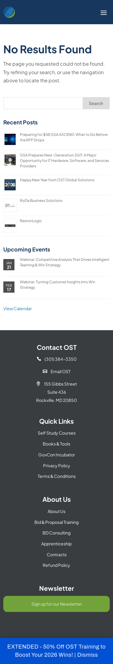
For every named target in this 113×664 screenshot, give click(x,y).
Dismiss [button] (87, 655)
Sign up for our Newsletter (56, 603)
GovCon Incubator (56, 454)
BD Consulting (56, 532)
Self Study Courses (57, 433)
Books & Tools (56, 443)
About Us (56, 511)
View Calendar (17, 308)
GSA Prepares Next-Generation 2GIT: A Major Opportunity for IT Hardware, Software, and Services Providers (64, 160)
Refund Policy (56, 565)
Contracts (57, 554)
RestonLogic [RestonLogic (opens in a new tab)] (31, 221)
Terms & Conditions (57, 476)
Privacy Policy (56, 465)
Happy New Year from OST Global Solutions (57, 180)
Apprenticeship (56, 543)
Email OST (57, 371)
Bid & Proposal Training (56, 522)
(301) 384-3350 (57, 359)
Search (96, 103)
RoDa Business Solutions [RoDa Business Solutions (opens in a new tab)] (41, 200)
